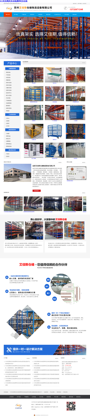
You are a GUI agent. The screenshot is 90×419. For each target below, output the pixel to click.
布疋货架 (8, 98)
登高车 (7, 156)
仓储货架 (40, 14)
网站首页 (8, 14)
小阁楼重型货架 (75, 94)
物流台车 (8, 138)
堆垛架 (7, 110)
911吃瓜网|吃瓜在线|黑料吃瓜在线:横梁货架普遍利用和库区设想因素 (46, 366)
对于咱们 (16, 14)
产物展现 (26, 396)
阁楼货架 (8, 80)
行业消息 (41, 396)
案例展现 (49, 396)
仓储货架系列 (12, 68)
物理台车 (54, 132)
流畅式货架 (8, 87)
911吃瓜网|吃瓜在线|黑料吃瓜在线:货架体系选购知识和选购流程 (46, 371)
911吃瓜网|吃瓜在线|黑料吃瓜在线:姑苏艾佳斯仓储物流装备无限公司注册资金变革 (18, 375)
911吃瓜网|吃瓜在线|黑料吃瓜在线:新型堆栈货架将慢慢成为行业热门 (46, 379)
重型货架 (8, 72)
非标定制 (65, 392)
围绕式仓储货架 (75, 132)
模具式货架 (8, 82)
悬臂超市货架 (54, 150)
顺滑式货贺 (75, 75)
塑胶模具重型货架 (34, 94)
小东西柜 (75, 113)
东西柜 (7, 120)
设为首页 (84, 3)
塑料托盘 (8, 136)
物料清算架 (8, 108)
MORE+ (83, 62)
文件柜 (7, 126)
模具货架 (48, 14)
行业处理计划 (57, 14)
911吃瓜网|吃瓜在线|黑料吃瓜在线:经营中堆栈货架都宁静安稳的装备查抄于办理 (18, 371)
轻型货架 (8, 77)
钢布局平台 (8, 92)
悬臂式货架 (8, 90)
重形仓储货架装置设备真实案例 (72, 204)
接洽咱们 (75, 3)
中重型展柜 (54, 94)
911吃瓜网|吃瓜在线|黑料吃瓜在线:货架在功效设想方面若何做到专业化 (46, 384)
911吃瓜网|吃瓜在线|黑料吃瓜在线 (13, 1)
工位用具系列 (12, 114)
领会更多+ (36, 190)
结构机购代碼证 (76, 173)
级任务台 (54, 75)
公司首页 (11, 396)
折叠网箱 (8, 141)
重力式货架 (8, 95)
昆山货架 (52, 392)
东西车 (7, 123)
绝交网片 (75, 150)
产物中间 (24, 14)
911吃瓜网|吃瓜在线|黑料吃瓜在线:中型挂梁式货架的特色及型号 (46, 375)
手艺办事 (66, 14)
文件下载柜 (34, 150)
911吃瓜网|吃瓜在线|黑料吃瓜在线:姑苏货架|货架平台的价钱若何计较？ (17, 362)
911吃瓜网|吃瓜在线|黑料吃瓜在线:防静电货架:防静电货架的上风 (46, 362)
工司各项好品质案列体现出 (13, 204)
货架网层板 (8, 103)
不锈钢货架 (8, 100)
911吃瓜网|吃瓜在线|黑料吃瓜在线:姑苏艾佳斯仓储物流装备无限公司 (26, 392)
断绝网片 (8, 105)
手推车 (7, 153)
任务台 (7, 118)
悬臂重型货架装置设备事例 (33, 204)
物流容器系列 (12, 129)
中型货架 (8, 75)
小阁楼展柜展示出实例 (52, 204)
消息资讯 (32, 14)
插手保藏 (79, 3)
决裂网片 (34, 113)
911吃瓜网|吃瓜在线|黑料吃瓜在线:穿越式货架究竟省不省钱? (18, 384)
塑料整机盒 (8, 143)
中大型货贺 (54, 113)
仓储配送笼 (34, 132)
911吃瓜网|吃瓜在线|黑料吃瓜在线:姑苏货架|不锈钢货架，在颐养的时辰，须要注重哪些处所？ (17, 366)
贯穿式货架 (8, 85)
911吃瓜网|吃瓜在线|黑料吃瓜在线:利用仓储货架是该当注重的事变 (18, 379)
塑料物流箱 (8, 146)
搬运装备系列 (12, 150)
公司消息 (34, 396)
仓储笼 (7, 133)
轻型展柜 (34, 75)
